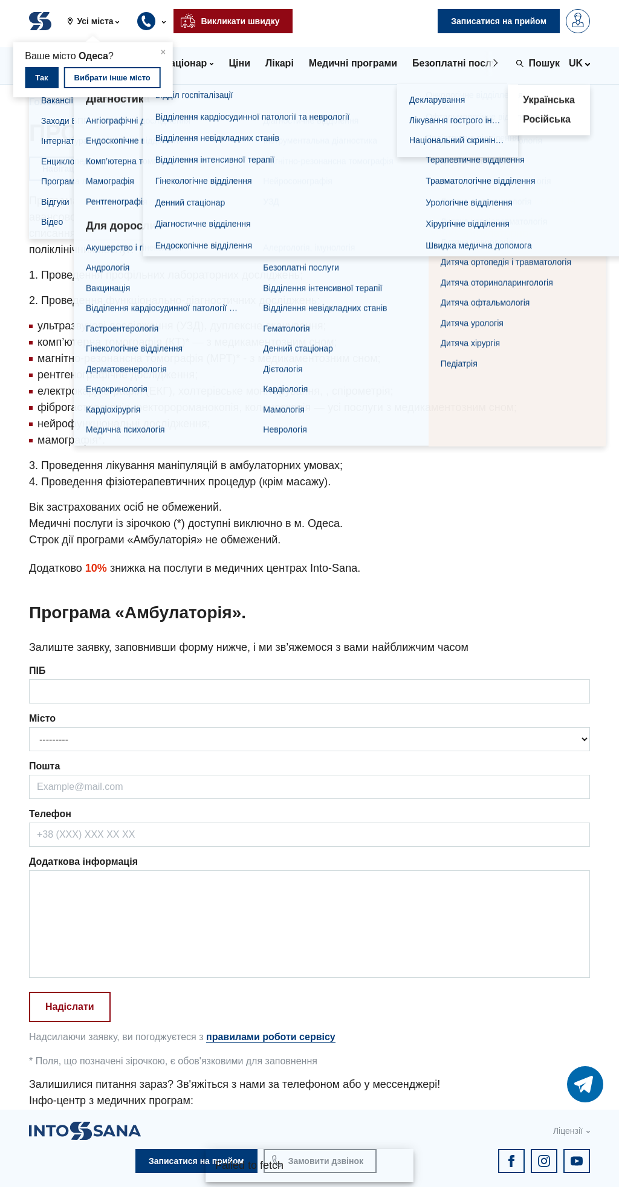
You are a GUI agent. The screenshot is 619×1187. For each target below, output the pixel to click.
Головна (49, 102)
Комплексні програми (138, 102)
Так (41, 77)
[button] (98, 21)
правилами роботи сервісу (270, 1037)
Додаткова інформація (83, 861)
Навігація (62, 168)
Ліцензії (568, 1131)
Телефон (50, 814)
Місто (42, 718)
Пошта (44, 766)
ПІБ (37, 670)
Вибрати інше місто (112, 77)
